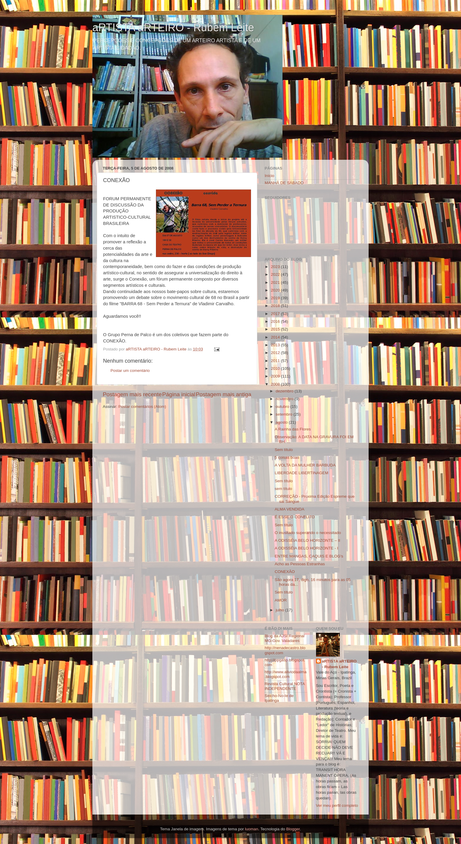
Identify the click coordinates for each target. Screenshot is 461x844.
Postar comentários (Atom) (142, 406)
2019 (276, 298)
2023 (276, 266)
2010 (276, 368)
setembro (284, 414)
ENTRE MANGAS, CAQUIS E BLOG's (309, 556)
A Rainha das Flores (293, 429)
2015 (276, 329)
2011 (276, 360)
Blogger (293, 829)
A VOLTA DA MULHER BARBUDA (305, 465)
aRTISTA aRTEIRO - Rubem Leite (173, 27)
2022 (276, 274)
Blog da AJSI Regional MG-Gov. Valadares (284, 638)
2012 (276, 352)
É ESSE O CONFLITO (295, 517)
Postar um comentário (130, 370)
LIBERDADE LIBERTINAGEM (302, 473)
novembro (285, 399)
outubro (283, 406)
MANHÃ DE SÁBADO (284, 183)
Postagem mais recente (132, 394)
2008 (276, 384)
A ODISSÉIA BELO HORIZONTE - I (306, 548)
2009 (276, 376)
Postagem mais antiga (223, 394)
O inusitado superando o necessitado (308, 532)
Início (269, 175)
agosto (282, 422)
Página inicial (178, 394)
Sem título (284, 449)
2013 (276, 345)
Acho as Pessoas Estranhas (300, 564)
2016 (276, 321)
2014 (276, 337)
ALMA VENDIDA (289, 509)
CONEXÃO (285, 571)
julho (280, 610)
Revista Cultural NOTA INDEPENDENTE (285, 686)
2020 (276, 290)
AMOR (281, 600)
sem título (283, 488)
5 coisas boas (287, 457)
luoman (251, 829)
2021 (276, 282)
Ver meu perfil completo (337, 805)
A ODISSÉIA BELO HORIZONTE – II (307, 540)
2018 (276, 305)
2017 (276, 313)
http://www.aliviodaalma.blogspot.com (286, 674)
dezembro (285, 391)
